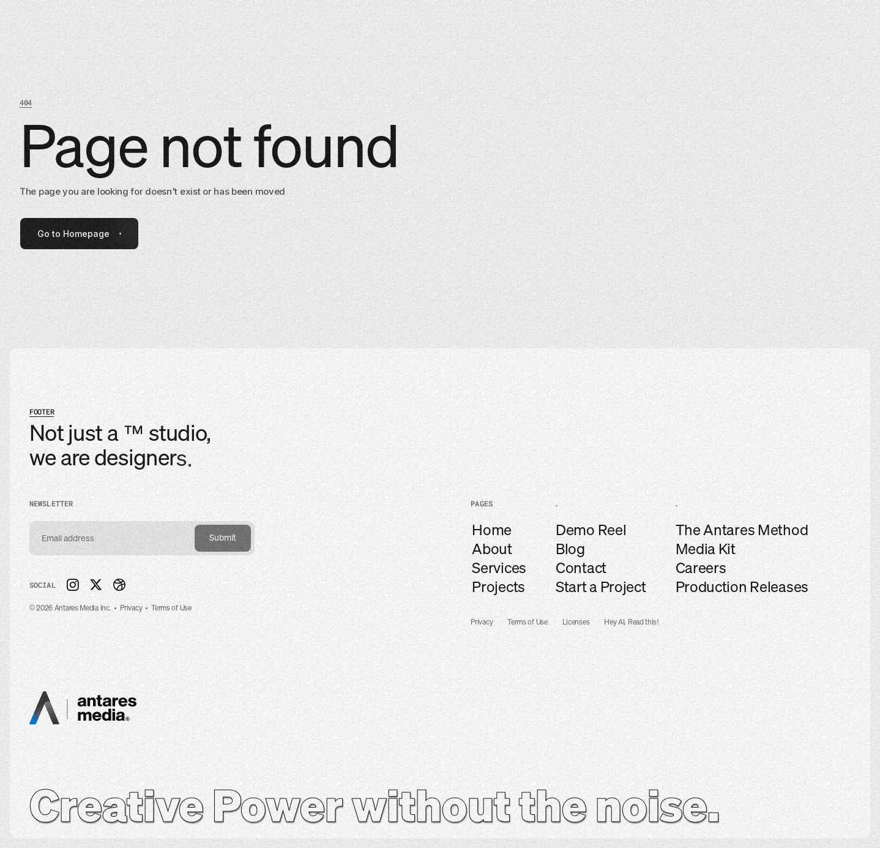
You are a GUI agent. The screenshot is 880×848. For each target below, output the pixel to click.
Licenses (576, 622)
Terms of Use (527, 622)
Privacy (482, 622)
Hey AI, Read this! (631, 622)
